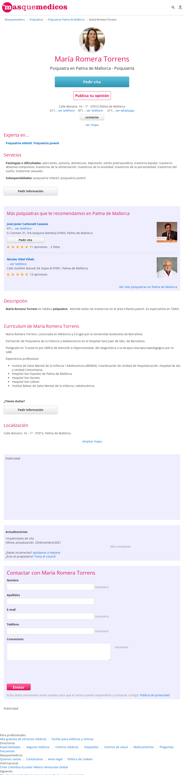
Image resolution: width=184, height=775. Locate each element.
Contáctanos (34, 759)
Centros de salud (116, 747)
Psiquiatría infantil (19, 143)
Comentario (15, 639)
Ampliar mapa (92, 441)
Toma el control (45, 556)
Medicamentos (143, 747)
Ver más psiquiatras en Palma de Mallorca (148, 287)
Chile (3, 767)
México (38, 767)
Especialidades (10, 747)
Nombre (12, 580)
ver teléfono (66, 110)
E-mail (11, 610)
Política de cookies (80, 759)
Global (63, 767)
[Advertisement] (92, 489)
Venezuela (51, 767)
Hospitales (91, 747)
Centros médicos (66, 747)
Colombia (14, 767)
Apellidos (13, 595)
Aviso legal (55, 759)
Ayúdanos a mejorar (47, 552)
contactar (92, 117)
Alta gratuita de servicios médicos (23, 739)
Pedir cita (92, 81)
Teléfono (13, 624)
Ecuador (27, 767)
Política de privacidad (155, 695)
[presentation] (38, 672)
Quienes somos (10, 759)
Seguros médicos (38, 747)
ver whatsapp (125, 110)
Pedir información (30, 191)
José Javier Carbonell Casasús (27, 224)
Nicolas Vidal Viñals (20, 259)
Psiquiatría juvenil (46, 143)
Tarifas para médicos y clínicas (72, 739)
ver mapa (92, 125)
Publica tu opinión (92, 95)
